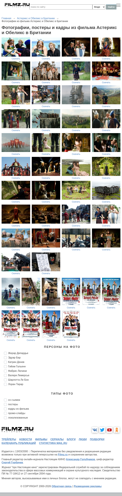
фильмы (41, 439)
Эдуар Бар (14, 357)
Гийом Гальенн (17, 366)
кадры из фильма (18, 408)
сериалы (57, 439)
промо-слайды (16, 413)
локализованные (18, 417)
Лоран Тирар (15, 384)
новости (25, 439)
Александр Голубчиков (80, 459)
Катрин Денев (16, 362)
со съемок (14, 400)
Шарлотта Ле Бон (18, 379)
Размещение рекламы (88, 486)
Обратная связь (62, 486)
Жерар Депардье (18, 353)
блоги (71, 439)
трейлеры (9, 439)
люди (83, 439)
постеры (13, 404)
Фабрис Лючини (17, 371)
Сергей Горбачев (12, 462)
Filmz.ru (63, 454)
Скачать (16, 58)
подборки (97, 439)
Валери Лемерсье (18, 375)
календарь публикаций (19, 443)
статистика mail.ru (53, 443)
